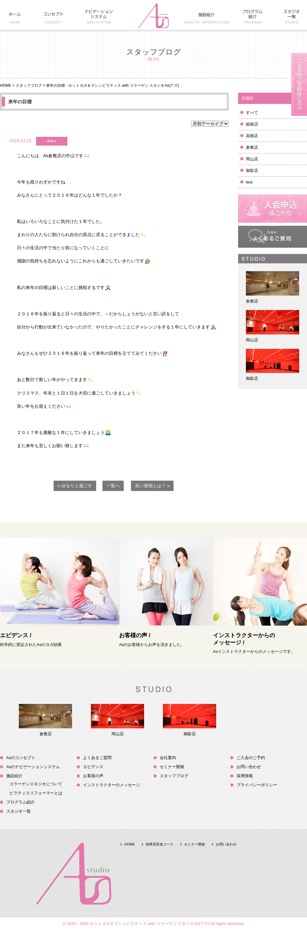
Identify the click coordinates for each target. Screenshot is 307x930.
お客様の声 (93, 775)
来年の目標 (20, 101)
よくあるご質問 (97, 757)
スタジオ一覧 (18, 811)
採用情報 (245, 775)
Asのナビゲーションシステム (33, 766)
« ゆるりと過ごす (75, 485)
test (249, 182)
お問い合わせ (249, 766)
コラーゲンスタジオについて (35, 784)
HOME (5, 85)
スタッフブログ (29, 85)
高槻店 (252, 135)
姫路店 (252, 124)
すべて (252, 112)
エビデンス (93, 766)
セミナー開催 (172, 766)
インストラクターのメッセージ (111, 785)
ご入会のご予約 (251, 757)
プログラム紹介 (20, 802)
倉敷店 (252, 147)
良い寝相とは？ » (152, 485)
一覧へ (113, 485)
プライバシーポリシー (257, 785)
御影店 (252, 170)
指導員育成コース (159, 844)
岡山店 (252, 159)
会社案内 (168, 757)
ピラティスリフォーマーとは (35, 793)
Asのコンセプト (20, 757)
